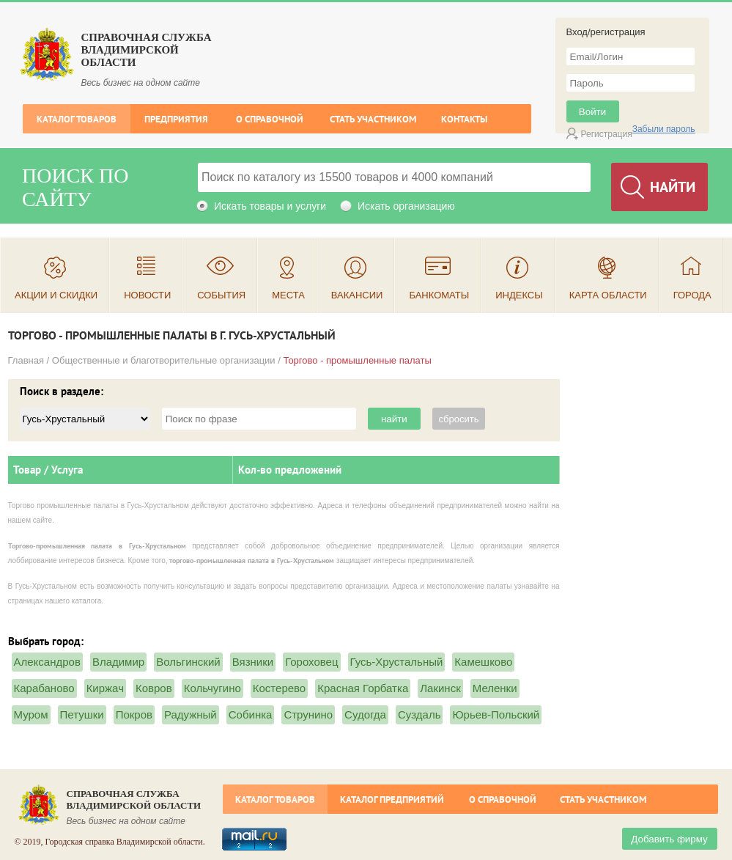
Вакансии (357, 295)
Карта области (608, 295)
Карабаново (44, 688)
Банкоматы (439, 295)
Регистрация (606, 134)
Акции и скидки (56, 295)
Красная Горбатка (362, 688)
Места (288, 295)
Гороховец (311, 661)
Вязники (252, 661)
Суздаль (419, 714)
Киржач (105, 688)
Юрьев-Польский (495, 714)
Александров (47, 661)
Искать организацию (406, 206)
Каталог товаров (77, 119)
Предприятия (176, 119)
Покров (134, 714)
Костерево (279, 688)
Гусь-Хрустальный (396, 661)
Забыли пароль (663, 129)
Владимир (118, 661)
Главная (26, 360)
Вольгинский (188, 661)
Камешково (483, 661)
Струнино (308, 714)
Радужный (190, 714)
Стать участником (373, 119)
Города (692, 295)
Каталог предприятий (392, 799)
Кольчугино (212, 688)
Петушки (82, 714)
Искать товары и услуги (270, 206)
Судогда (365, 714)
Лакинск (440, 688)
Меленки (495, 688)
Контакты (464, 119)
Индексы (519, 295)
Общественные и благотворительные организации (164, 360)
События (221, 295)
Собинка (251, 714)
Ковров (154, 688)
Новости (147, 295)
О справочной (269, 119)
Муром (31, 714)
